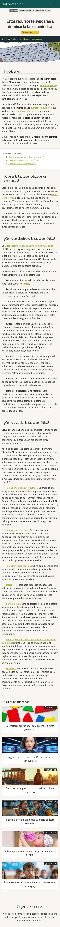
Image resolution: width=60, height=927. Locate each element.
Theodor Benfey (48, 85)
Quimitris (11, 668)
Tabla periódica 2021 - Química (22, 488)
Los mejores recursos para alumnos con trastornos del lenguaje (30, 884)
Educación (17, 39)
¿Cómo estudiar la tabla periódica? (22, 164)
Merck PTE (11, 585)
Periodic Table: (13, 604)
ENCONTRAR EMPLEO (27, 10)
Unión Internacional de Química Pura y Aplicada (29, 246)
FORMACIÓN (39, 10)
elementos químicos (41, 108)
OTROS (47, 10)
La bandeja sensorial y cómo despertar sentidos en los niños (30, 852)
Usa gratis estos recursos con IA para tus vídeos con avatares (30, 758)
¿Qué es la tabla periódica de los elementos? (26, 157)
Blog (8, 39)
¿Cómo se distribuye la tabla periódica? (23, 160)
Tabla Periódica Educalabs (19, 566)
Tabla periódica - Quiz (17, 530)
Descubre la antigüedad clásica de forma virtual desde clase (30, 790)
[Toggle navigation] (54, 4)
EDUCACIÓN (14, 10)
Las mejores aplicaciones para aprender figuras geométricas (30, 727)
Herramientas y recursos (32, 39)
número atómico (24, 111)
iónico (26, 283)
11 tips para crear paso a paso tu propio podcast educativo (30, 821)
